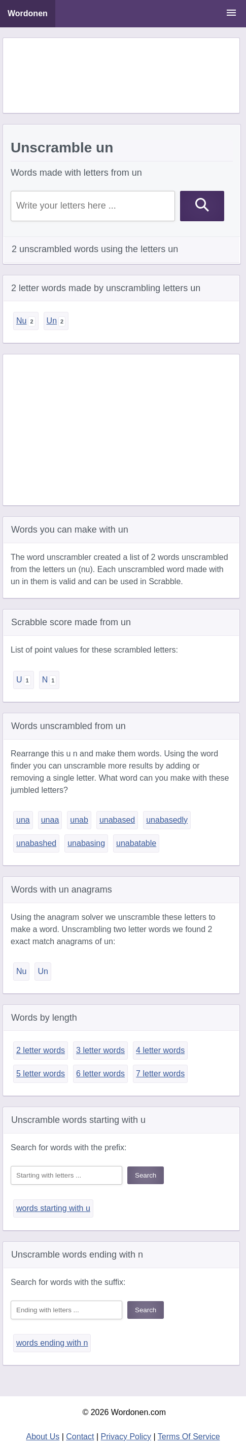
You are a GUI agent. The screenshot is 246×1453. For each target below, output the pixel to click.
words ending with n (52, 1343)
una (23, 820)
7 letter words (160, 1073)
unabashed (36, 843)
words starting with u (53, 1208)
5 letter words (40, 1073)
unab (79, 820)
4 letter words (160, 1050)
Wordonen (28, 13)
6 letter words (100, 1073)
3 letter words (100, 1050)
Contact (80, 1436)
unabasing (86, 843)
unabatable (136, 843)
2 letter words (40, 1050)
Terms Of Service (189, 1436)
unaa (50, 820)
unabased (117, 820)
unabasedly (167, 820)
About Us (42, 1436)
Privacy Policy (126, 1436)
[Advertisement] (121, 75)
